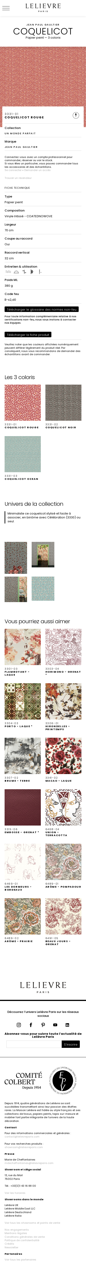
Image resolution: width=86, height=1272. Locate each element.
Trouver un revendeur (18, 178)
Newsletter (11, 1247)
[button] (23, 407)
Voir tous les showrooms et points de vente (32, 1223)
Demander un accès (37, 170)
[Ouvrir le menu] (11, 8)
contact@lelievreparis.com (22, 1136)
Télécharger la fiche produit (28, 335)
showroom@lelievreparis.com (24, 1147)
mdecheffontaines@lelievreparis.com (29, 1163)
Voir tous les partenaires (20, 1259)
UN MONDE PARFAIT (20, 133)
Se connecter (13, 170)
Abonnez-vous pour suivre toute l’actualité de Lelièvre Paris (43, 1035)
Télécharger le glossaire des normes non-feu (41, 309)
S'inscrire (71, 1044)
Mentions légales (16, 1233)
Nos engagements (17, 1230)
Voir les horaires (15, 1193)
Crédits (9, 1244)
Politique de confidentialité (22, 1240)
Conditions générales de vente (25, 1237)
